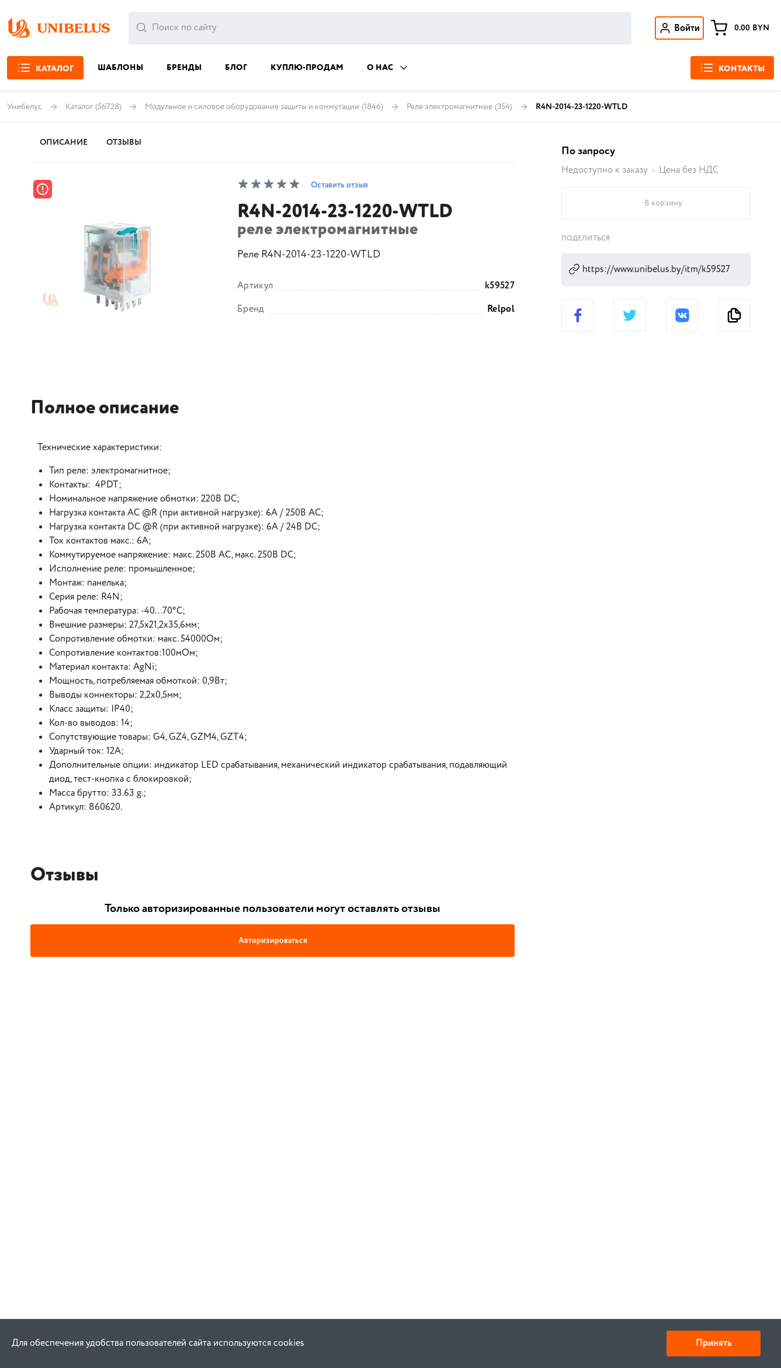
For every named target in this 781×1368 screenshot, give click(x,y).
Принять (713, 1343)
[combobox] (380, 28)
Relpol (501, 309)
